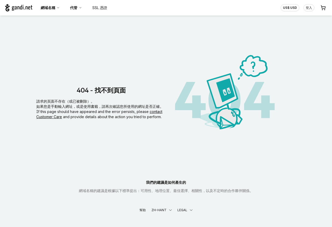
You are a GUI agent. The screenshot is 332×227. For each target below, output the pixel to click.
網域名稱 (50, 7)
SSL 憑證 (99, 7)
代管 (76, 7)
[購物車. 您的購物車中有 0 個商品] (323, 7)
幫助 (143, 210)
